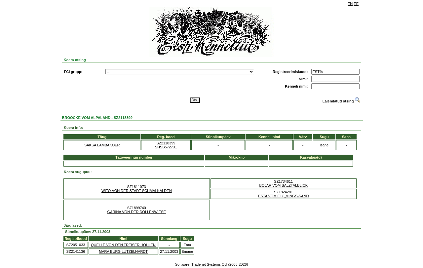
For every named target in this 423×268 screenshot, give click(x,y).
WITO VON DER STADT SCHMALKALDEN (136, 191)
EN (350, 4)
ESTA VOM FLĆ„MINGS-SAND (283, 196)
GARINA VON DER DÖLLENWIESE (136, 212)
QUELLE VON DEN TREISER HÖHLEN (123, 245)
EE (356, 4)
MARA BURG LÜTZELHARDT (123, 251)
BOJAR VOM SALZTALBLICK (283, 185)
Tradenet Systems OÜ (209, 264)
